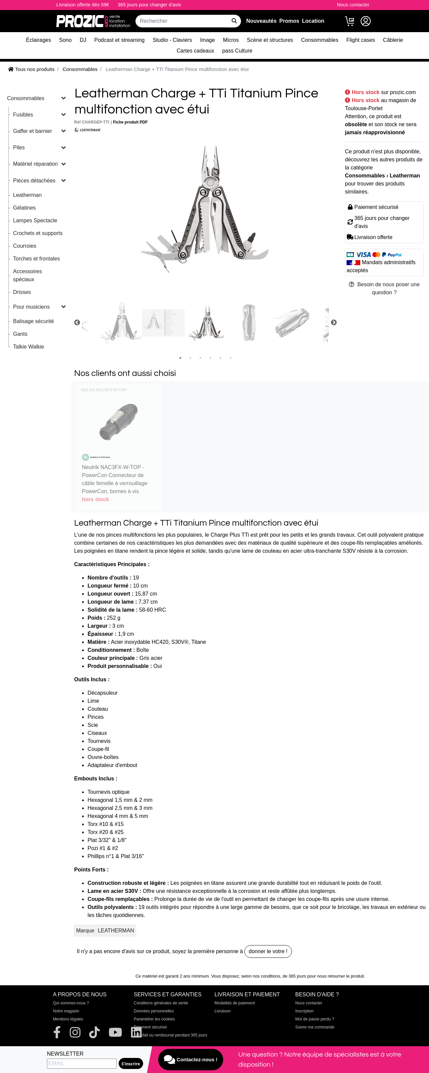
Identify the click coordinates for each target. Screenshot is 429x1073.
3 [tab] (200, 358)
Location (313, 21)
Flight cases (360, 40)
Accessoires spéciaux (27, 275)
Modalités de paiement (234, 1003)
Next (333, 322)
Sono (65, 40)
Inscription (304, 1011)
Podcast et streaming (119, 40)
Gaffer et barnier (32, 131)
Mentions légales (68, 1019)
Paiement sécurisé (150, 1027)
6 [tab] (230, 358)
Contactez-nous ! (191, 1060)
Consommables (319, 40)
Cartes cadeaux (195, 51)
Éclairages (38, 40)
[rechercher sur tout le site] (234, 21)
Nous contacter (353, 4)
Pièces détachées (34, 180)
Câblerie (393, 40)
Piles (19, 147)
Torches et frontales (36, 258)
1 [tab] (180, 358)
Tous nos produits (31, 69)
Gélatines (24, 208)
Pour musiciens (31, 307)
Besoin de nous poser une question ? (384, 288)
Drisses (22, 292)
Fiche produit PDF (130, 122)
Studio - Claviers (172, 40)
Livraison (222, 1011)
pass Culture (237, 51)
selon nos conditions (260, 976)
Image (207, 40)
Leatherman (27, 195)
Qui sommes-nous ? (71, 1003)
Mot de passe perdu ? (314, 1019)
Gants (20, 334)
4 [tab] (210, 358)
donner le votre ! (268, 951)
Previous (77, 322)
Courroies (24, 246)
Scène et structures (270, 40)
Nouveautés (261, 21)
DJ (83, 40)
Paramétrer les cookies (154, 1019)
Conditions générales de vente (161, 1003)
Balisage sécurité (33, 321)
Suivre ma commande (314, 1027)
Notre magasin (66, 1011)
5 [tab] (220, 358)
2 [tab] (190, 358)
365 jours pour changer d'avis (149, 4)
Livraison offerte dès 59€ (82, 4)
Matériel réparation (35, 164)
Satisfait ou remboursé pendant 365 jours (170, 1035)
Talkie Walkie (28, 347)
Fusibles (23, 115)
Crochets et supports (38, 233)
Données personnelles (154, 1011)
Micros (231, 40)
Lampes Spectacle (35, 220)
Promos (289, 21)
